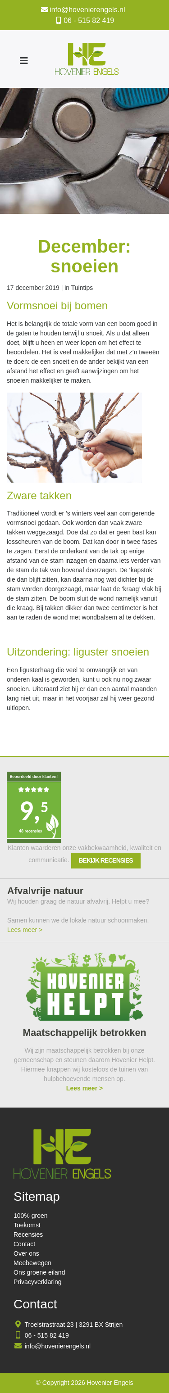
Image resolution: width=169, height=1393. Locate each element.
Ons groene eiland (39, 1272)
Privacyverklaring (38, 1281)
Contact (24, 1244)
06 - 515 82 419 (89, 20)
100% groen (31, 1215)
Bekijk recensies (106, 860)
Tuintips (82, 287)
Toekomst (27, 1225)
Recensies (28, 1234)
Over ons (26, 1253)
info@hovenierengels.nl (87, 10)
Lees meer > (24, 929)
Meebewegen (32, 1262)
